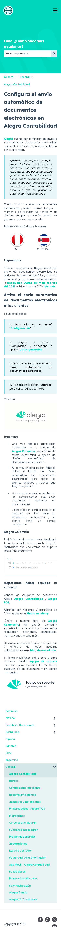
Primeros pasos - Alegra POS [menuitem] (27, 808)
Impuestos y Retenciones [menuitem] (25, 801)
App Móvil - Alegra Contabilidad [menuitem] (29, 864)
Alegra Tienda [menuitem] (18, 892)
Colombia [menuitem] (12, 711)
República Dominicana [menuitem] (20, 725)
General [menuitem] (11, 766)
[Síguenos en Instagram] (47, 919)
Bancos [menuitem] (13, 780)
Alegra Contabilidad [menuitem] (23, 773)
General (9, 77)
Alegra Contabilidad (17, 84)
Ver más (50, 286)
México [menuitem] (10, 718)
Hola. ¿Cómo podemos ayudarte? (24, 44)
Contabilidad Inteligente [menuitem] (24, 787)
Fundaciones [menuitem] (17, 871)
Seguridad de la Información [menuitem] (27, 857)
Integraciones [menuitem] (18, 843)
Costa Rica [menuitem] (12, 732)
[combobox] (27, 53)
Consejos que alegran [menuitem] (22, 822)
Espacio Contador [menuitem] (20, 850)
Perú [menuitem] (8, 752)
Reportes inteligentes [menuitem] (22, 794)
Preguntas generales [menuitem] (22, 836)
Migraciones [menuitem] (17, 815)
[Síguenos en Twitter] (54, 919)
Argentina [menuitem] (12, 760)
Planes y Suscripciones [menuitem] (23, 878)
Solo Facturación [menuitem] (20, 885)
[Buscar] (54, 53)
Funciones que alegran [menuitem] (23, 829)
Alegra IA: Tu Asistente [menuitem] (23, 899)
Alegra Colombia (23, 451)
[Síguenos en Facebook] (40, 919)
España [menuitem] (10, 739)
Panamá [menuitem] (11, 746)
